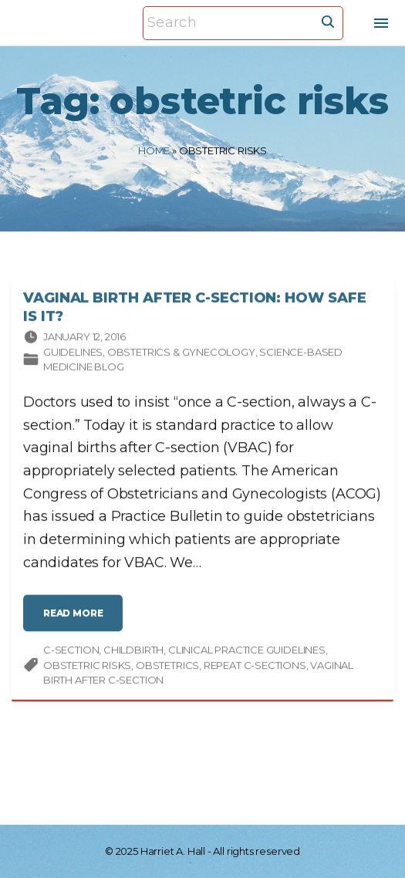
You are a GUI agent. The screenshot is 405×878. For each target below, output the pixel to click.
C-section (71, 651)
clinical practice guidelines (247, 651)
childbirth (133, 651)
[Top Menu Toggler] (381, 23)
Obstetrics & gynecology (181, 353)
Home (154, 150)
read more (78, 620)
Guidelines (73, 353)
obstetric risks (87, 666)
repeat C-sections (255, 666)
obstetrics (167, 666)
